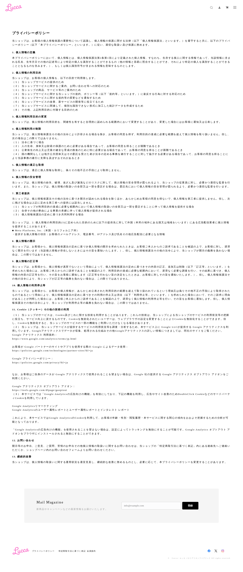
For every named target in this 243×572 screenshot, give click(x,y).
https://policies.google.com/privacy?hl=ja (40, 362)
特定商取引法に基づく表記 (72, 551)
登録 (190, 505)
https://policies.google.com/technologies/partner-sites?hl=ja (52, 350)
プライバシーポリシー (43, 551)
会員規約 (91, 551)
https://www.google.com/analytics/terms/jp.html (44, 338)
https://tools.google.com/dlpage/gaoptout (39, 390)
